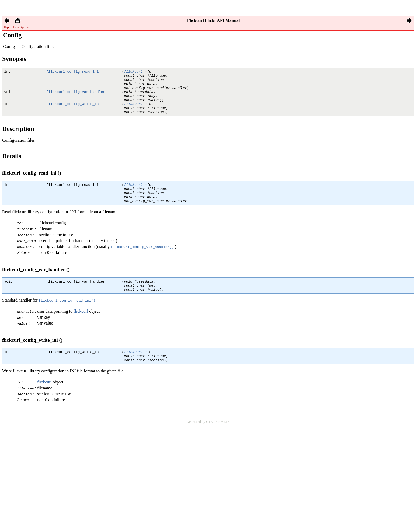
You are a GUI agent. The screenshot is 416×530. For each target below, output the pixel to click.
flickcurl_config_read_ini (72, 72)
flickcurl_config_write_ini (73, 111)
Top (6, 27)
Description (21, 27)
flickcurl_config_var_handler (75, 96)
